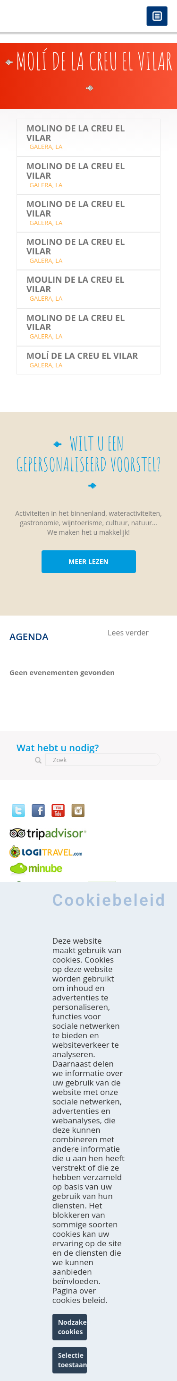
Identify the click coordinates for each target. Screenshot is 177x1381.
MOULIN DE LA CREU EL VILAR (75, 284)
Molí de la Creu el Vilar (82, 356)
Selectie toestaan (72, 1360)
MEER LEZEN (88, 561)
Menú (157, 16)
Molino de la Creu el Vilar (75, 133)
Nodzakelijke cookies (72, 1327)
